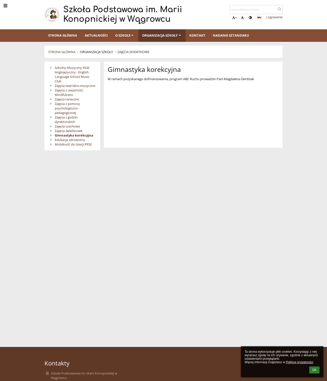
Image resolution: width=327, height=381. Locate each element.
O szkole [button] (125, 35)
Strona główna (61, 52)
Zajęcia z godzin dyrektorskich (66, 119)
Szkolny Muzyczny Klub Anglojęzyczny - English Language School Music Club (72, 74)
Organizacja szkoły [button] (162, 35)
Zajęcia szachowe (67, 126)
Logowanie (274, 17)
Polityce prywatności (299, 362)
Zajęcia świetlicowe (68, 131)
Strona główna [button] (62, 35)
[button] (259, 17)
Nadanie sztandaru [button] (231, 35)
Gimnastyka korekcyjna (74, 135)
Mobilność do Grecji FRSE (73, 144)
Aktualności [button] (96, 35)
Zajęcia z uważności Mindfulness (69, 92)
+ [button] (234, 17)
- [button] (243, 17)
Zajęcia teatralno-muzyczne (75, 85)
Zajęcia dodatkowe (133, 52)
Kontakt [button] (197, 35)
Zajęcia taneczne (67, 99)
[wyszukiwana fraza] (256, 9)
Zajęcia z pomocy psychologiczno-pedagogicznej (67, 108)
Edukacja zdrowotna (70, 140)
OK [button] (314, 370)
